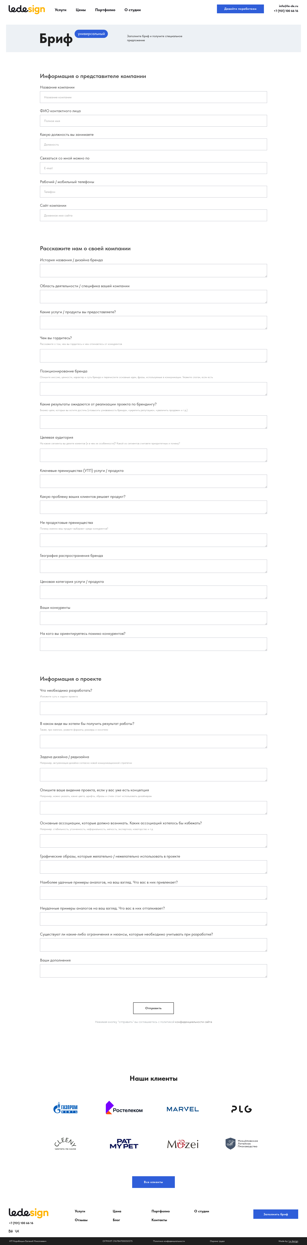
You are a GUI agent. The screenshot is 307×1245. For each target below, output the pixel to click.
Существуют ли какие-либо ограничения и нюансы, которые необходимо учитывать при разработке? (126, 934)
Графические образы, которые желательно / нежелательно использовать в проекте (110, 856)
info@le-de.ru (288, 6)
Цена (117, 1211)
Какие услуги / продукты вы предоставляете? (78, 311)
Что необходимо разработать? (66, 690)
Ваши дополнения (55, 960)
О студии (133, 9)
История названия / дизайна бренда (71, 260)
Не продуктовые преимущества (66, 522)
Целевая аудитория (56, 437)
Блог (116, 1220)
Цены (81, 9)
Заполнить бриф (276, 1214)
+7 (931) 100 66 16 (286, 11)
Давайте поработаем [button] (240, 9)
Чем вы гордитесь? (56, 337)
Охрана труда (217, 1241)
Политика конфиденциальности (169, 1241)
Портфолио (105, 9)
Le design (293, 1241)
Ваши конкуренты (55, 607)
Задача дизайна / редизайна (64, 756)
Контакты (159, 1220)
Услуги (60, 9)
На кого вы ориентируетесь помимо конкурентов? (83, 633)
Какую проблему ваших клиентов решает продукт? (83, 496)
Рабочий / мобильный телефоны (67, 181)
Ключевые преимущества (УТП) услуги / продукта (82, 470)
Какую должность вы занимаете (67, 134)
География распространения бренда (71, 555)
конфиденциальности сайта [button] (193, 1022)
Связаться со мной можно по (64, 158)
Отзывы (81, 1220)
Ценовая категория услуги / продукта (72, 581)
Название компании (57, 87)
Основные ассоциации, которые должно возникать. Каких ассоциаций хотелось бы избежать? (121, 823)
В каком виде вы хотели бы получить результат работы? (87, 723)
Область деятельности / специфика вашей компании (85, 286)
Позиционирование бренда (63, 371)
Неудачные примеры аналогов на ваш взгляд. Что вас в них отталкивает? (102, 908)
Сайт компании (53, 205)
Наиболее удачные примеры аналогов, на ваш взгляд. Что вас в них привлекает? (109, 882)
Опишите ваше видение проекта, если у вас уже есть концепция (94, 790)
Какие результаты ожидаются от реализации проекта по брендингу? (98, 404)
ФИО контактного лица (60, 110)
